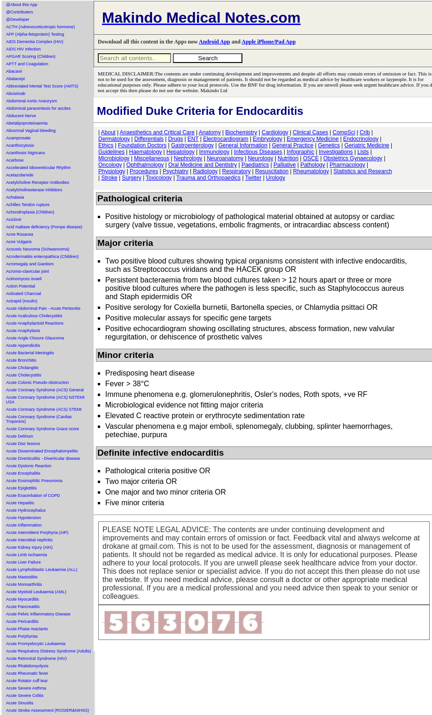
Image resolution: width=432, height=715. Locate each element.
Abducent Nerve (21, 115)
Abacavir (14, 71)
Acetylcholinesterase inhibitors (34, 190)
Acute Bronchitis (21, 360)
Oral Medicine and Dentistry (202, 165)
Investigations (336, 152)
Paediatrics (255, 165)
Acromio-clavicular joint (27, 271)
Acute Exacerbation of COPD (33, 495)
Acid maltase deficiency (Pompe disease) (44, 227)
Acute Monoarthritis (24, 584)
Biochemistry (241, 132)
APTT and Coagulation (27, 64)
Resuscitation (271, 171)
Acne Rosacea (19, 234)
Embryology (267, 139)
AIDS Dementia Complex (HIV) (35, 41)
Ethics (106, 145)
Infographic (300, 152)
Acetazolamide (19, 175)
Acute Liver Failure (23, 562)
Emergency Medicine (313, 139)
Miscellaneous (151, 158)
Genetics (329, 145)
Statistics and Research (363, 171)
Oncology (110, 165)
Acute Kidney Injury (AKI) (29, 547)
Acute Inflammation (24, 525)
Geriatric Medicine (366, 145)
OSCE (311, 158)
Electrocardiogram (225, 139)
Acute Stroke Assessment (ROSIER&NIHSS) (47, 710)
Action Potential (20, 286)
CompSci (343, 132)
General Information (242, 145)
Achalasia (15, 197)
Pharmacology (347, 165)
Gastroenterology (192, 145)
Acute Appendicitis (23, 345)
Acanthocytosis (20, 145)
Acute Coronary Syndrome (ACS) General (45, 390)
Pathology (312, 165)
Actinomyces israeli (24, 278)
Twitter (253, 178)
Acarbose (15, 160)
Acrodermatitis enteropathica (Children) (42, 256)
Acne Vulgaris (19, 241)
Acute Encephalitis (23, 473)
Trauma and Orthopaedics (208, 178)
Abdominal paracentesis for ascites (38, 108)
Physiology (111, 171)
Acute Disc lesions (23, 443)
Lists (363, 152)
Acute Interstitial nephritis (29, 540)
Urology (275, 178)
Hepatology (180, 152)
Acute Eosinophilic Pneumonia (34, 480)
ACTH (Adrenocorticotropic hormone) (40, 27)
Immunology (214, 152)
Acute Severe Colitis (25, 695)
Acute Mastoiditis (22, 577)
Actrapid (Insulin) (22, 301)
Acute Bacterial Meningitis (30, 353)
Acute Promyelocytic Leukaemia (35, 643)
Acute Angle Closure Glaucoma (35, 338)
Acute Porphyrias (22, 636)
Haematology (145, 152)
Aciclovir (14, 219)
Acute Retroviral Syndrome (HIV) (36, 658)
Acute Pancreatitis (23, 606)
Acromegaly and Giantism (30, 264)
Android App (214, 41)
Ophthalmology (145, 165)
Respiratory (236, 171)
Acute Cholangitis (22, 367)
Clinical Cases (310, 132)
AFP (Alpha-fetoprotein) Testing (35, 34)
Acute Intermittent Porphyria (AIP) (37, 532)
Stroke (109, 178)
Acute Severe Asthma (26, 688)
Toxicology (159, 178)
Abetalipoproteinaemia (27, 123)
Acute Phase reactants (27, 629)
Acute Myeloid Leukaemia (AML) (36, 592)
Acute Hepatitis (20, 503)
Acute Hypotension (23, 517)
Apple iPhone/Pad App (268, 41)
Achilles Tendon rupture (28, 204)
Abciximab (15, 93)
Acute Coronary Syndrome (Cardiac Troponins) (39, 419)
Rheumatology (311, 171)
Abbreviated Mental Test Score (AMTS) (42, 86)
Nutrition (288, 158)
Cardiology (274, 132)
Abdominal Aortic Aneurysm (31, 101)
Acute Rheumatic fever (27, 673)
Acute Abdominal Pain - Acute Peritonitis (43, 308)
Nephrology (188, 158)
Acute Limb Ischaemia (26, 554)
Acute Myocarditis (22, 599)
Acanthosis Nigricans (25, 153)
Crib (365, 132)
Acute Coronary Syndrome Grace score (42, 428)
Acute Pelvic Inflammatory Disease (38, 614)
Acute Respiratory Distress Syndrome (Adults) (48, 651)
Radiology (205, 171)
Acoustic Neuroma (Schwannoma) (38, 249)
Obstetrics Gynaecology (352, 158)
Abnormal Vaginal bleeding (31, 130)
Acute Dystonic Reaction (28, 466)
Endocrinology (360, 139)
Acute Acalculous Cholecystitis (34, 316)
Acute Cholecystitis (23, 375)
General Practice (292, 145)
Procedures (144, 171)
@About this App (21, 4)
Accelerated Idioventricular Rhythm (38, 167)
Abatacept (15, 78)
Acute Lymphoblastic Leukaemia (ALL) (41, 569)
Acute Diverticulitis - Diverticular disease (43, 458)
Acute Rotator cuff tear (27, 680)
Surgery (131, 178)
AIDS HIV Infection (23, 49)
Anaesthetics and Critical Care (157, 132)
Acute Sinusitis (19, 703)
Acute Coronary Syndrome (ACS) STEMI (44, 409)
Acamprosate (18, 138)
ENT (193, 139)
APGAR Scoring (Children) (31, 56)
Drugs (175, 139)
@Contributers (19, 12)
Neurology (260, 158)
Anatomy (210, 132)
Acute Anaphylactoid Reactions (35, 323)
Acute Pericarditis (22, 621)
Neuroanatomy (225, 158)
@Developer (17, 19)
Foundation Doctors (142, 145)
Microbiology (113, 158)
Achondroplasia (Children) (30, 212)
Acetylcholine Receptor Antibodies (37, 182)
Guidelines (111, 152)
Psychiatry (175, 171)
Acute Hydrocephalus (26, 510)
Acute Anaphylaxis (23, 330)
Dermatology (114, 139)
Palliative (284, 165)
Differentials (149, 139)
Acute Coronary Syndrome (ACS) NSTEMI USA (45, 399)
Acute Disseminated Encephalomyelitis (42, 451)
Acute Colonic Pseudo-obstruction (37, 382)
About (108, 132)
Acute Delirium (19, 436)
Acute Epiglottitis (21, 488)
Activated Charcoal (23, 293)
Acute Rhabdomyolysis (27, 666)
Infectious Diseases (258, 152)
